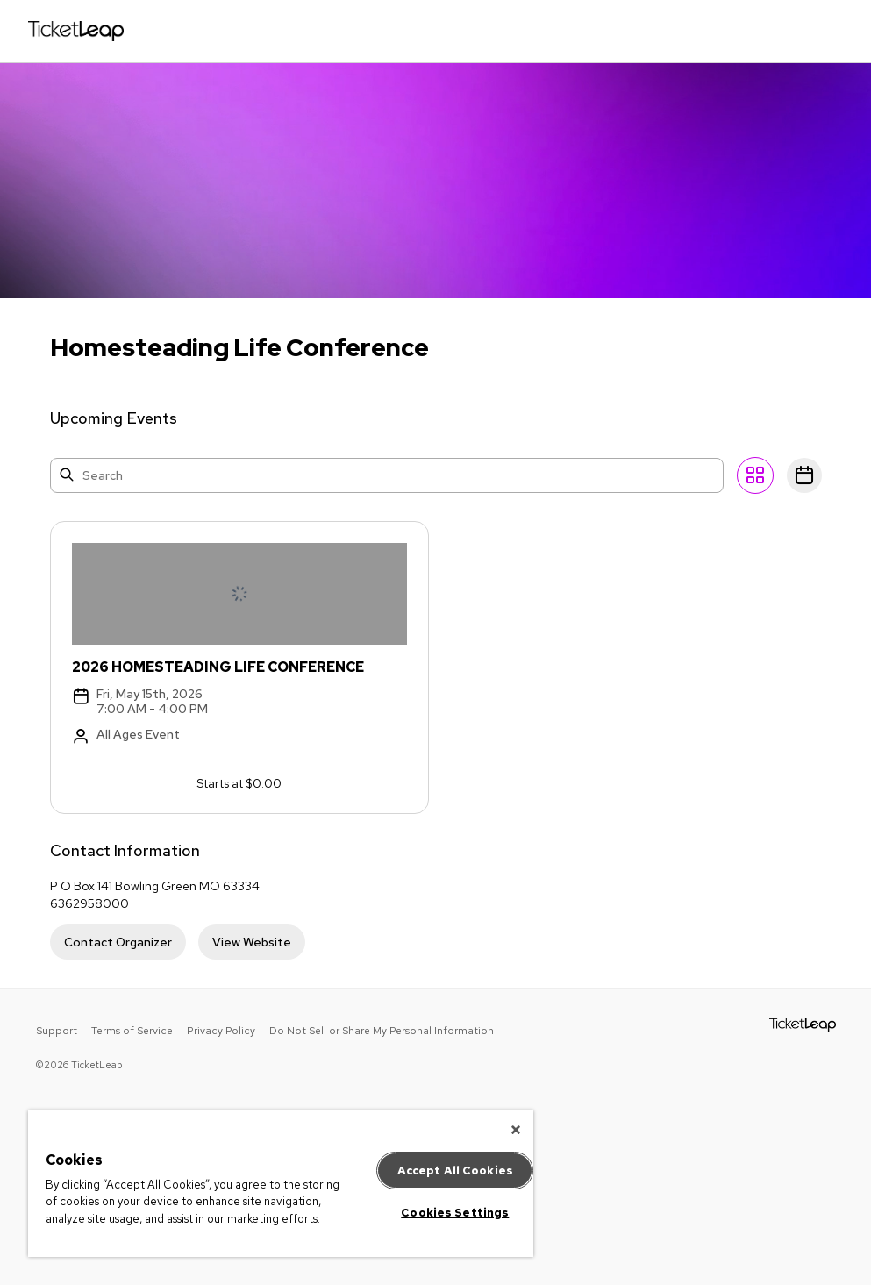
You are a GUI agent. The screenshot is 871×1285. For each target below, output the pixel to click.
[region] (280, 1183)
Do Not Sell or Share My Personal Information (381, 1031)
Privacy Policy (221, 1031)
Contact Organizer (118, 942)
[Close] (515, 1129)
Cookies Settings (455, 1212)
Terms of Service (132, 1031)
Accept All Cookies (455, 1170)
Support (56, 1031)
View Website (251, 942)
